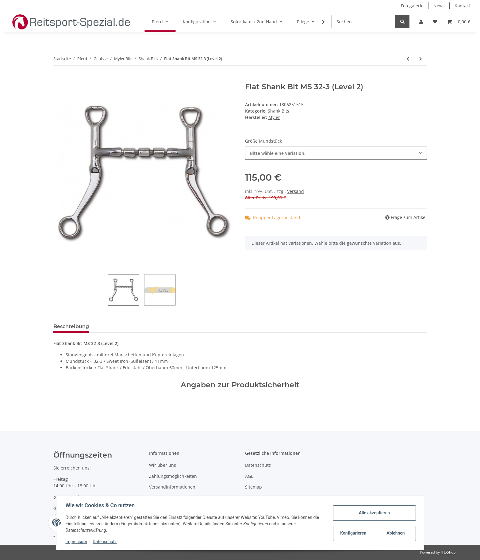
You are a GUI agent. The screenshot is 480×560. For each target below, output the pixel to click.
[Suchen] (364, 21)
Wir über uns (162, 465)
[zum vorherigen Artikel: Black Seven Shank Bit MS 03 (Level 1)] (408, 58)
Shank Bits (278, 111)
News (439, 6)
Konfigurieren (353, 533)
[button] (421, 21)
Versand (295, 191)
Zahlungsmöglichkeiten (173, 476)
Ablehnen (395, 533)
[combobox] (336, 153)
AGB (249, 476)
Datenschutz (258, 465)
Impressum (77, 541)
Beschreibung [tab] (71, 326)
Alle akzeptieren (373, 512)
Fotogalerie (412, 6)
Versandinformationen (172, 487)
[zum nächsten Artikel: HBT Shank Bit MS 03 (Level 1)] (420, 58)
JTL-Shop (448, 552)
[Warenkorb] (458, 21)
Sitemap (253, 487)
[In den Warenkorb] (58, 79)
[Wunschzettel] (435, 21)
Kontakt (462, 6)
